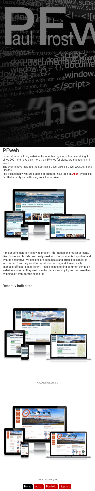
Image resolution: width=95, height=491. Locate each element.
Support (65, 486)
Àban (75, 173)
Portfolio (51, 486)
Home (27, 486)
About (38, 486)
